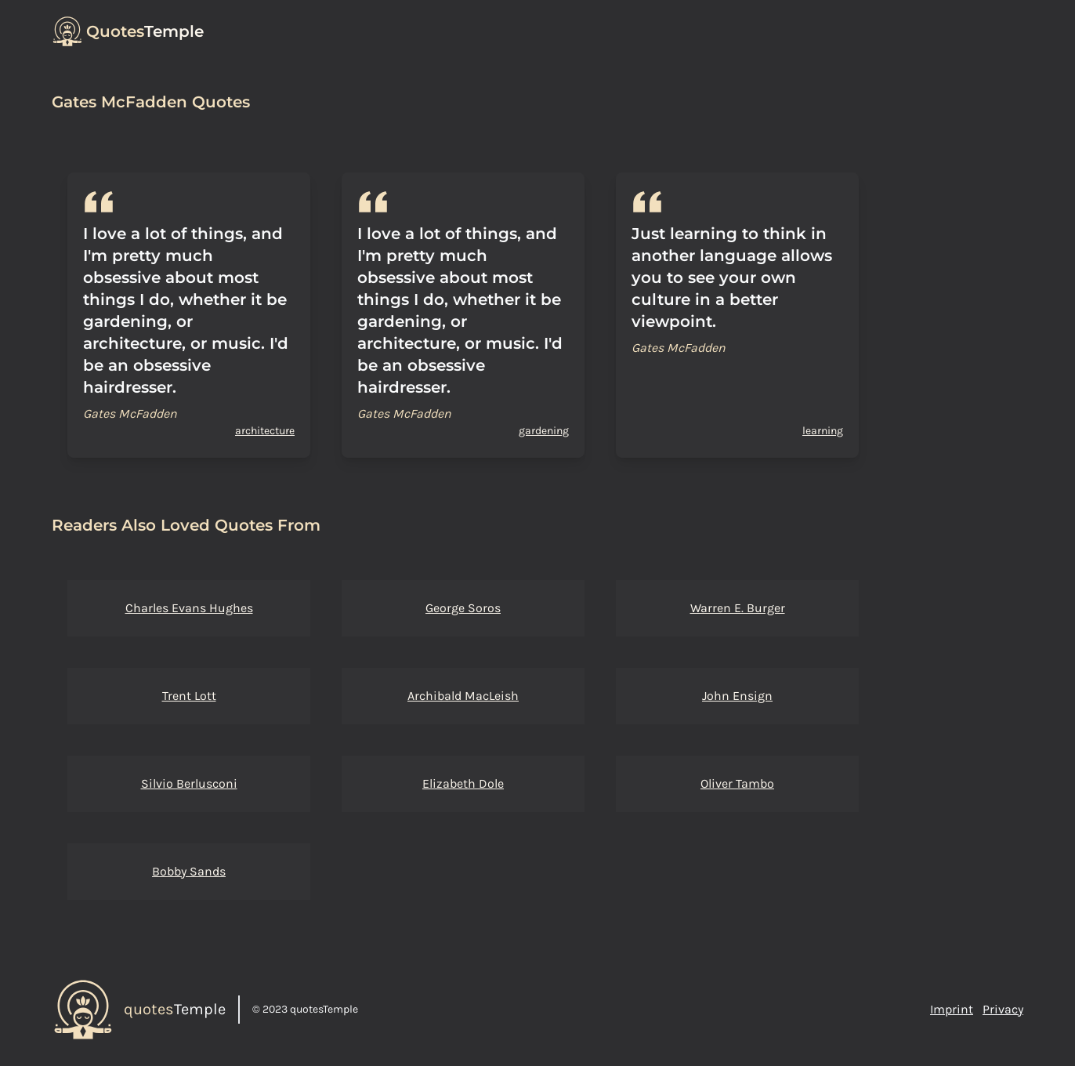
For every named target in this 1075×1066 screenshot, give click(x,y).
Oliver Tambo (737, 783)
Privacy (1003, 1009)
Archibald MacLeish (463, 695)
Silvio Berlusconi (189, 783)
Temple (145, 31)
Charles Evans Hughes (189, 607)
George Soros (463, 607)
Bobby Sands (189, 871)
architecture (265, 430)
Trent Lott (189, 695)
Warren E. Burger (737, 607)
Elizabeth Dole (463, 783)
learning (822, 430)
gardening (544, 430)
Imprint (951, 1009)
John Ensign (737, 695)
